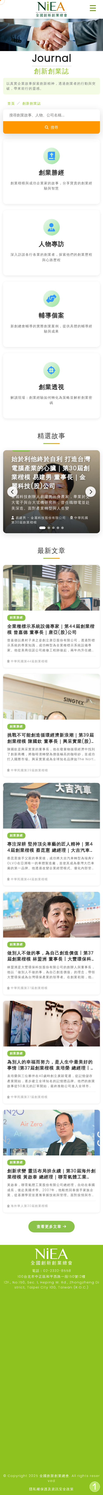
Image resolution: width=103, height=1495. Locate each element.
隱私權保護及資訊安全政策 (51, 1489)
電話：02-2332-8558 (51, 1270)
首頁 (11, 103)
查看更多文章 (51, 1226)
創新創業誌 (31, 103)
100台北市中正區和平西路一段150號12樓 (52, 1276)
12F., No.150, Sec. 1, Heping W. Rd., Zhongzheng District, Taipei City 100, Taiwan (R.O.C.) (51, 1285)
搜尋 (51, 127)
